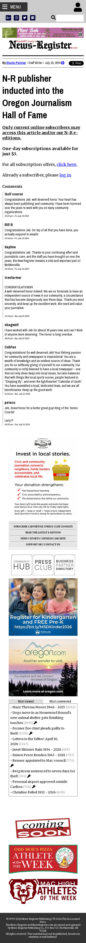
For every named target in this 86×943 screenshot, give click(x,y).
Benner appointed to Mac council (39, 760)
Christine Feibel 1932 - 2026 (34, 792)
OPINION (47, 538)
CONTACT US (52, 544)
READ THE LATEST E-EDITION (43, 532)
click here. (67, 164)
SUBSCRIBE (21, 526)
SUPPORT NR (34, 544)
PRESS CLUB (52, 526)
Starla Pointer (16, 63)
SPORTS (35, 538)
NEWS (24, 538)
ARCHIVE (60, 538)
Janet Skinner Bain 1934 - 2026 (36, 749)
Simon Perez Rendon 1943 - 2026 (38, 755)
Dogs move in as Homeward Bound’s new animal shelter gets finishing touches (40, 718)
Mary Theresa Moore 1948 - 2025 (38, 707)
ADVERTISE (36, 526)
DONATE (67, 526)
